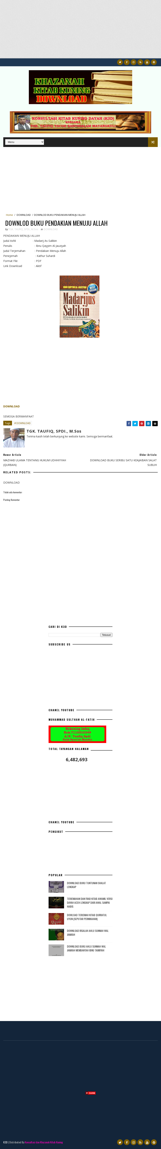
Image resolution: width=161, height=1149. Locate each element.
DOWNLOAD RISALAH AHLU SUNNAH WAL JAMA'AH (88, 932)
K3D (5, 1142)
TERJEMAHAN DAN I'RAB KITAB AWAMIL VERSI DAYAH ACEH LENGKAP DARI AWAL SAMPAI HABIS (89, 902)
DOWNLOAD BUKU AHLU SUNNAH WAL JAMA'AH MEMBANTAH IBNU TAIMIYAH (86, 948)
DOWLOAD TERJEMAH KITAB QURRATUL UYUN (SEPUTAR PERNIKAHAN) (87, 917)
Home (9, 215)
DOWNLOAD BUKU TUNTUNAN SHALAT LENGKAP (86, 885)
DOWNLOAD (24, 215)
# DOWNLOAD (22, 423)
